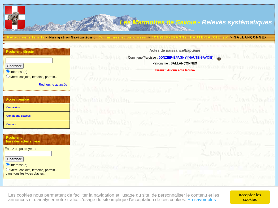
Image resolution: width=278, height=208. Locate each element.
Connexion (13, 107)
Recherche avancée (53, 84)
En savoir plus (202, 199)
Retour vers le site (26, 37)
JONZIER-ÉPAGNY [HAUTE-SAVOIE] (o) (190, 37)
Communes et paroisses (122, 37)
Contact (11, 124)
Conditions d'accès (18, 115)
